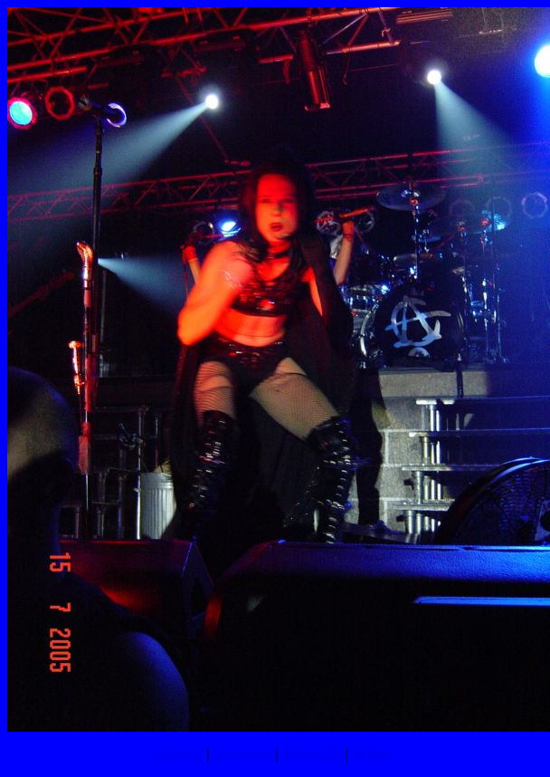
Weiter (373, 754)
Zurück (180, 754)
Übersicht (311, 754)
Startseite (242, 754)
